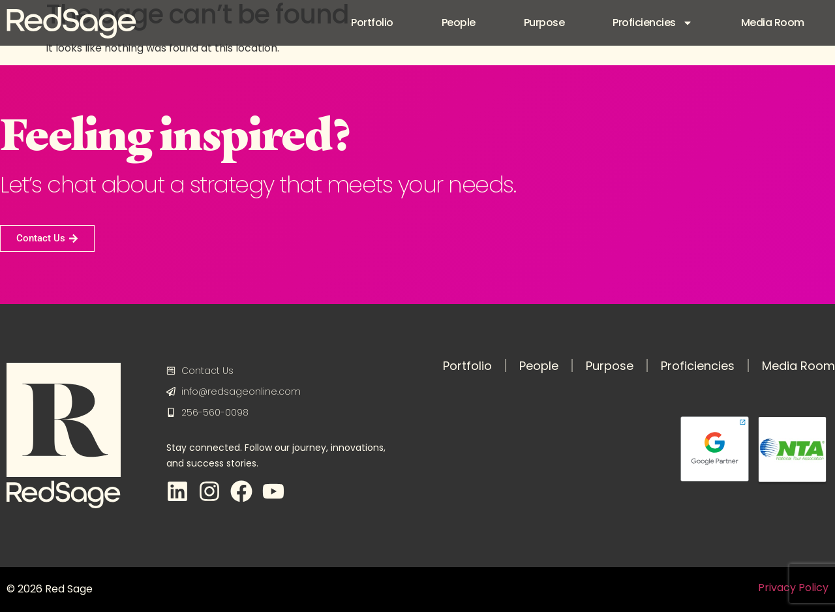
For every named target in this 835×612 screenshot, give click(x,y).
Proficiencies (653, 23)
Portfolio (372, 22)
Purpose (544, 22)
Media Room (772, 22)
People (459, 22)
